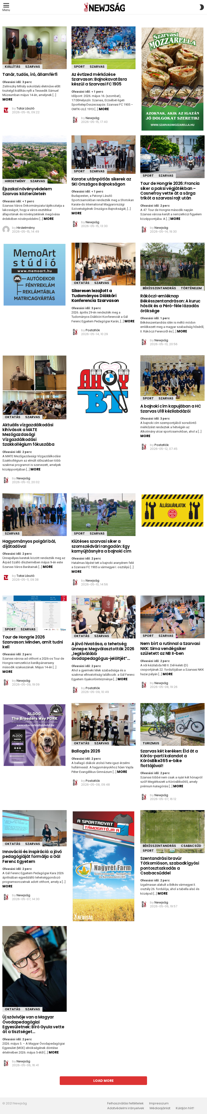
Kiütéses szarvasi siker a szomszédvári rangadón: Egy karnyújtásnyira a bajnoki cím (101, 546)
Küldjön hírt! (185, 1108)
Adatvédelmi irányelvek (125, 1108)
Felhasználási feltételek (125, 1103)
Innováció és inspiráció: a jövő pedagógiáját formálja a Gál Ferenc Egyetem (32, 856)
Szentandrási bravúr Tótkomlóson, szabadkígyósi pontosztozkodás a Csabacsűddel (169, 865)
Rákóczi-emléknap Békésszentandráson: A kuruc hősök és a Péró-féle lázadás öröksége (170, 303)
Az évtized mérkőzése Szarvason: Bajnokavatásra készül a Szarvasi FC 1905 (99, 79)
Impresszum (159, 1103)
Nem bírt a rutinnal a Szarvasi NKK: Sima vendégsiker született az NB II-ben (170, 648)
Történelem (191, 288)
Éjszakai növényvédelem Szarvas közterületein (27, 191)
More (7, 99)
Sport (79, 66)
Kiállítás (12, 66)
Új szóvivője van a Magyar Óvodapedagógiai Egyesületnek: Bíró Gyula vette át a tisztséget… (33, 1024)
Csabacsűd (191, 845)
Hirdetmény (15, 181)
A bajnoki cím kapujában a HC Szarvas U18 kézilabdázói (170, 408)
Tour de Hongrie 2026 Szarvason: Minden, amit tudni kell (32, 642)
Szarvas (32, 66)
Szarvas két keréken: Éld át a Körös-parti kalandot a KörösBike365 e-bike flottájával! (169, 758)
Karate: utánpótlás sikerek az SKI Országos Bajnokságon (101, 181)
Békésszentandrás (159, 288)
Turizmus (151, 743)
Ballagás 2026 (85, 751)
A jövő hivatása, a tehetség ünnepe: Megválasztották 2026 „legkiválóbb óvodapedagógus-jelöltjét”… (102, 651)
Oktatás (81, 283)
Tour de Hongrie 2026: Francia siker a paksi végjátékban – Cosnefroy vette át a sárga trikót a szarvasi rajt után (170, 191)
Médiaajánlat (160, 1108)
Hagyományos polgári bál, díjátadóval (29, 543)
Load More (103, 1080)
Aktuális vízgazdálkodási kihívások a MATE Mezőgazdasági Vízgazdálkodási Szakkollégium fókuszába (28, 434)
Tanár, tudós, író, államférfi (29, 74)
